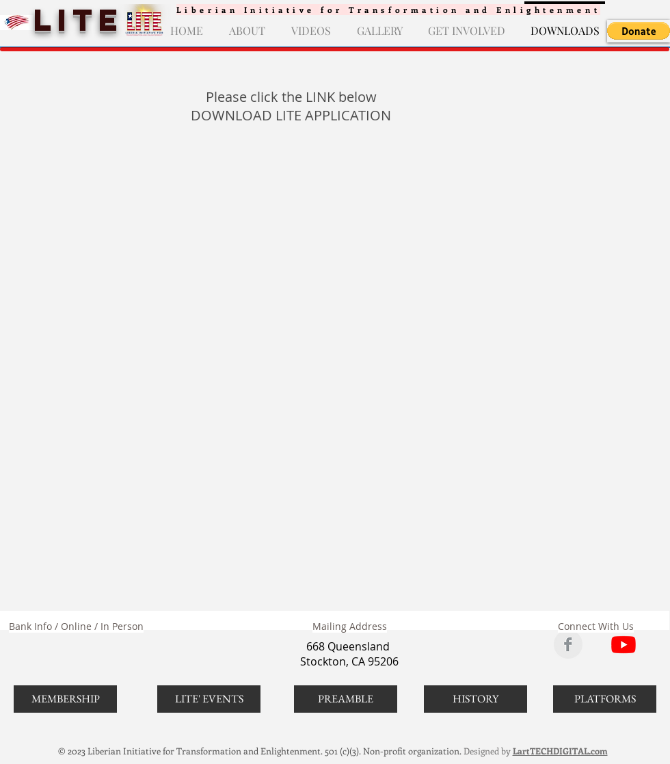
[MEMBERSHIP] (65, 699)
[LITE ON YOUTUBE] (623, 644)
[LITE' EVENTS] (208, 699)
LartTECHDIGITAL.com (560, 750)
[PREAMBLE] (345, 699)
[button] (638, 31)
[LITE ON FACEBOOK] (568, 644)
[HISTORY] (475, 699)
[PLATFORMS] (604, 699)
